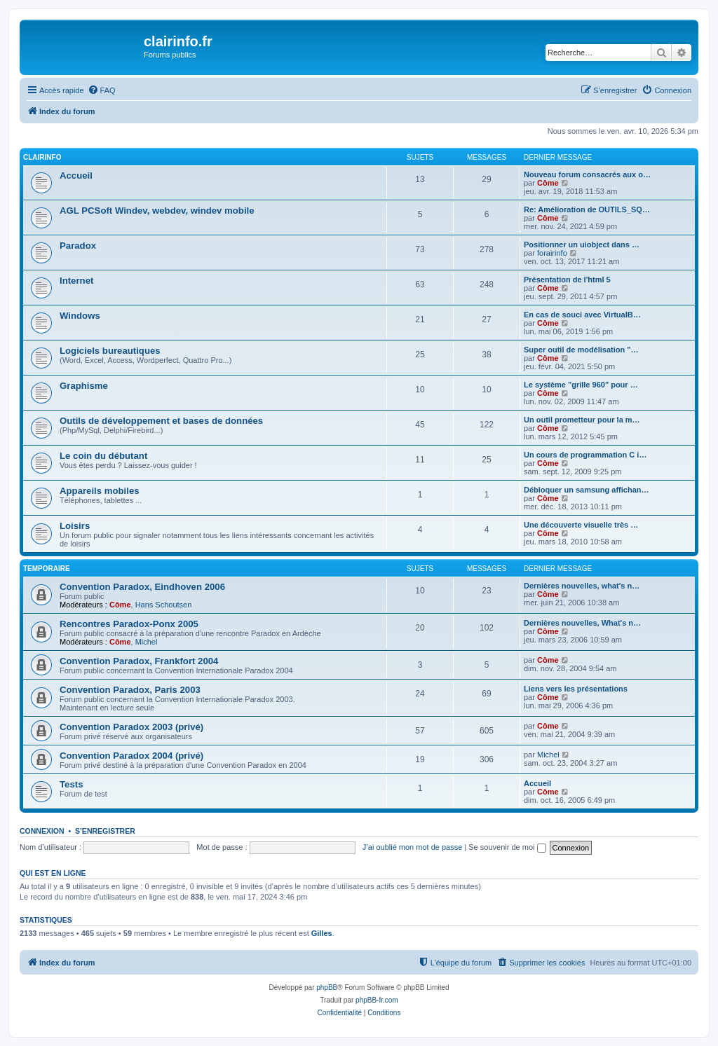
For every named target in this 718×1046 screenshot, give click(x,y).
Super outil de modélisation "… (581, 349)
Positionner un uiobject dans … (581, 244)
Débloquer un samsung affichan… (586, 490)
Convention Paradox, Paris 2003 (130, 689)
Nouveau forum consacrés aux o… (587, 174)
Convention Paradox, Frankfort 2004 (139, 661)
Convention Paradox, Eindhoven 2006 (142, 587)
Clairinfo (42, 157)
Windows (80, 315)
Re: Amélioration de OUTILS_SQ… (587, 209)
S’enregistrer (105, 831)
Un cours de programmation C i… (585, 454)
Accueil (76, 175)
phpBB (326, 987)
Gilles (321, 933)
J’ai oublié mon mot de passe (412, 847)
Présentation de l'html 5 (567, 279)
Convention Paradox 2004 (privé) (131, 755)
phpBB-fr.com (376, 1000)
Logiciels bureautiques (110, 350)
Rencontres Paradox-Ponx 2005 (129, 624)
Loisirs (75, 526)
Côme (548, 183)
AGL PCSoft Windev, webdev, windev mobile (157, 210)
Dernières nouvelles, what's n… (581, 586)
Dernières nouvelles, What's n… (582, 623)
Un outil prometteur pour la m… (582, 419)
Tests (71, 784)
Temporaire (46, 568)
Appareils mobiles (100, 491)
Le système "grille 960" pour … (581, 384)
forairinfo (552, 253)
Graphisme (84, 385)
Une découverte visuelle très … (581, 525)
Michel (146, 642)
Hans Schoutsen (163, 604)
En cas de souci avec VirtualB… (582, 314)
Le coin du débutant (103, 455)
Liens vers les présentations (576, 688)
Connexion (42, 831)
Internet (76, 280)
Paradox (78, 245)
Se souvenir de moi (507, 847)
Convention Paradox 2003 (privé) (131, 727)
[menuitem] (102, 90)
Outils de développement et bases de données (161, 420)
